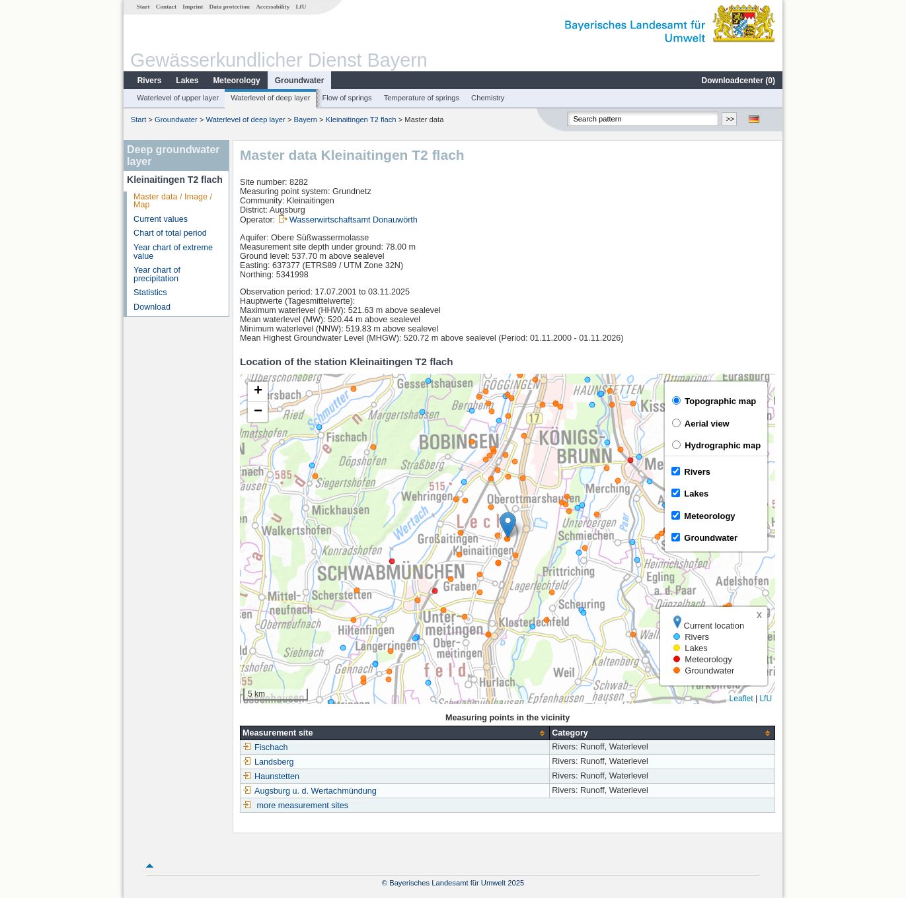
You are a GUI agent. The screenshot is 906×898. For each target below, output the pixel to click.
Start (143, 6)
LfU (300, 6)
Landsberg (268, 762)
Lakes (187, 80)
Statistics (150, 292)
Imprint (192, 6)
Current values (160, 219)
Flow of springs (346, 98)
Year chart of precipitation (156, 274)
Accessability (272, 6)
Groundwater (299, 80)
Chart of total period (170, 233)
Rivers (149, 80)
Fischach (265, 747)
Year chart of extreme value (173, 252)
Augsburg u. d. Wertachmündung (310, 791)
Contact (166, 6)
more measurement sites (303, 805)
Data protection (229, 6)
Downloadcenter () (738, 80)
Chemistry (487, 98)
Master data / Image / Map (172, 201)
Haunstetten (271, 776)
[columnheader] (395, 733)
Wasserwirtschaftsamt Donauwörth (353, 219)
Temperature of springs (421, 98)
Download (151, 307)
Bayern (305, 119)
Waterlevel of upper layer (178, 98)
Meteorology (236, 80)
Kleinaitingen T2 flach (361, 119)
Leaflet (741, 698)
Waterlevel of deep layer (270, 98)
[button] (508, 525)
